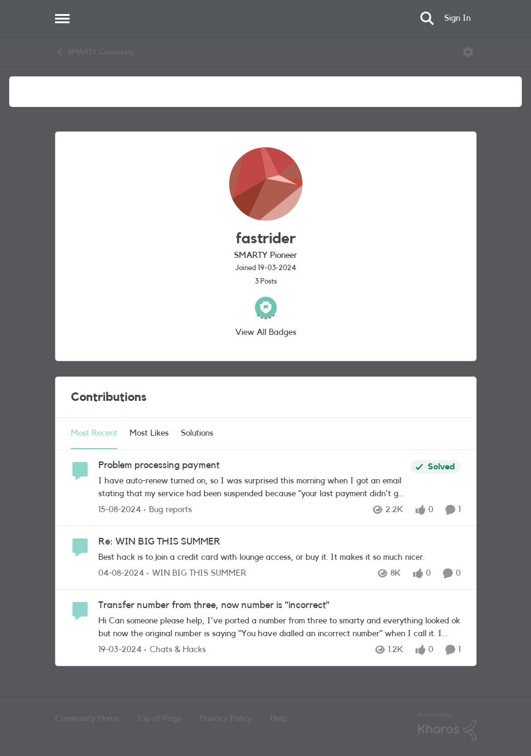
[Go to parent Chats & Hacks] (175, 650)
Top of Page (159, 718)
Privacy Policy (226, 718)
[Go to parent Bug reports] (168, 510)
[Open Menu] (468, 52)
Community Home (87, 718)
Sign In (457, 18)
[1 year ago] (119, 510)
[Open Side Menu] (62, 18)
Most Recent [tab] (94, 433)
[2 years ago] (120, 650)
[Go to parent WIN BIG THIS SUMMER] (196, 573)
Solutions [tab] (197, 433)
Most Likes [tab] (149, 433)
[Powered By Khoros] (447, 727)
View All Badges (265, 332)
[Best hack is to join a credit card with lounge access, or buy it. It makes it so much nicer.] (279, 557)
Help (278, 718)
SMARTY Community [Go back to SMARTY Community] (94, 52)
